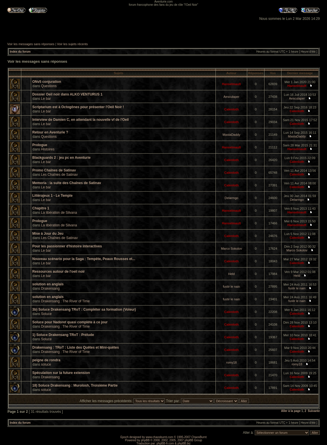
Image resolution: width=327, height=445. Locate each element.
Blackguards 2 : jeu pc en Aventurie (61, 158)
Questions (48, 86)
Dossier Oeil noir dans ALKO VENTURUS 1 (67, 94)
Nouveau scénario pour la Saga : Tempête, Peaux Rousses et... (83, 259)
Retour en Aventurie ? (50, 132)
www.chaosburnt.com (159, 437)
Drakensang (50, 289)
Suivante (314, 410)
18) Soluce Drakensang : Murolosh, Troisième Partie (75, 385)
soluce (46, 364)
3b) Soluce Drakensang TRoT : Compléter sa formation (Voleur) (84, 310)
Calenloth (231, 109)
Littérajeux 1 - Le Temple (52, 196)
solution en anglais (48, 284)
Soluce (46, 314)
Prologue (39, 145)
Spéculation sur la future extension (61, 373)
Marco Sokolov (231, 248)
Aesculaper (231, 96)
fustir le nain (231, 286)
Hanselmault (231, 84)
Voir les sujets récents (72, 44)
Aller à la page (290, 410)
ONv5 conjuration (46, 82)
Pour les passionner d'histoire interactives (67, 246)
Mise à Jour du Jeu (47, 234)
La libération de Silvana (59, 213)
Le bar (46, 99)
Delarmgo (231, 198)
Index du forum (20, 51)
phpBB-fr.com (165, 443)
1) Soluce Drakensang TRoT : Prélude (63, 335)
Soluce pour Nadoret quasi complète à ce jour (69, 322)
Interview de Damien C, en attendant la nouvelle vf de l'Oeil (80, 120)
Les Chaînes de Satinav (59, 175)
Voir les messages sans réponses (30, 44)
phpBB (145, 440)
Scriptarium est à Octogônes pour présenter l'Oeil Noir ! (78, 107)
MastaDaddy (231, 134)
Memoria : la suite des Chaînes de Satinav (66, 183)
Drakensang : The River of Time (65, 301)
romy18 (231, 362)
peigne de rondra (46, 360)
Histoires (47, 149)
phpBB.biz (184, 443)
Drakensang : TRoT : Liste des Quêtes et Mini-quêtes (75, 347)
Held (231, 274)
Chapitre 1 (40, 208)
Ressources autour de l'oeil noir (58, 272)
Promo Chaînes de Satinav (54, 170)
